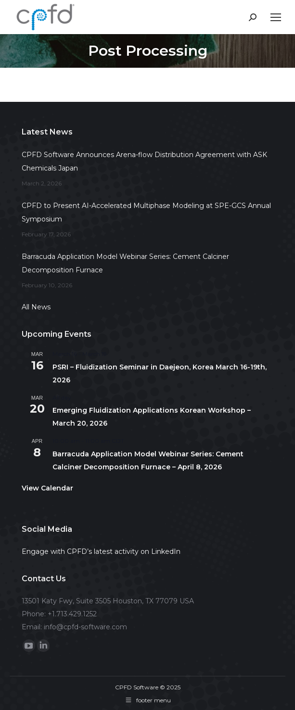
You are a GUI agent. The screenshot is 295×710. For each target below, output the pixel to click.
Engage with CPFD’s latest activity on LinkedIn (101, 551)
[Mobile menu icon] (275, 17)
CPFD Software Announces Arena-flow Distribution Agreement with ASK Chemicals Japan (144, 161)
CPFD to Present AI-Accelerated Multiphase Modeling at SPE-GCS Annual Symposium (146, 212)
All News (36, 307)
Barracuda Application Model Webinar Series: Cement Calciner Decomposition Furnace (125, 263)
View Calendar (47, 488)
